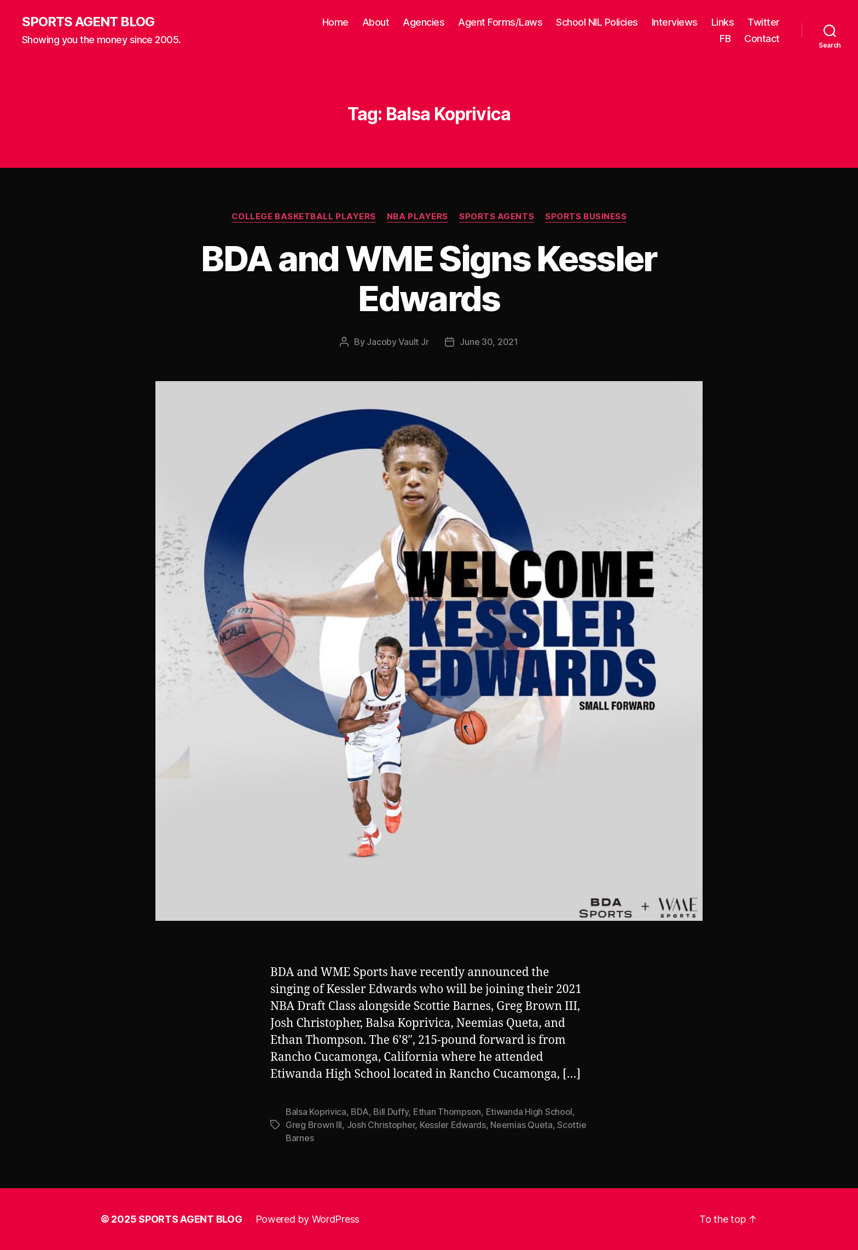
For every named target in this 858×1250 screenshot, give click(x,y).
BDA (359, 1111)
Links (722, 22)
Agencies (423, 22)
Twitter (763, 22)
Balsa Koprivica (316, 1111)
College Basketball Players (303, 216)
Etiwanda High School (529, 1111)
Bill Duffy (390, 1111)
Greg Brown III (314, 1124)
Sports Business (586, 216)
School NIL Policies (597, 22)
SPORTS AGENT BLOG (88, 21)
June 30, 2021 (489, 341)
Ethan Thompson (447, 1111)
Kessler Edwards (453, 1124)
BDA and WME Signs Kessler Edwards (429, 278)
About (376, 22)
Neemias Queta (521, 1124)
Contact (762, 38)
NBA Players (417, 216)
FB (725, 38)
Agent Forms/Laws (500, 22)
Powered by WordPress (308, 1219)
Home (335, 22)
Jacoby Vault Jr (397, 341)
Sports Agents (496, 216)
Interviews (675, 22)
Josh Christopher (381, 1124)
